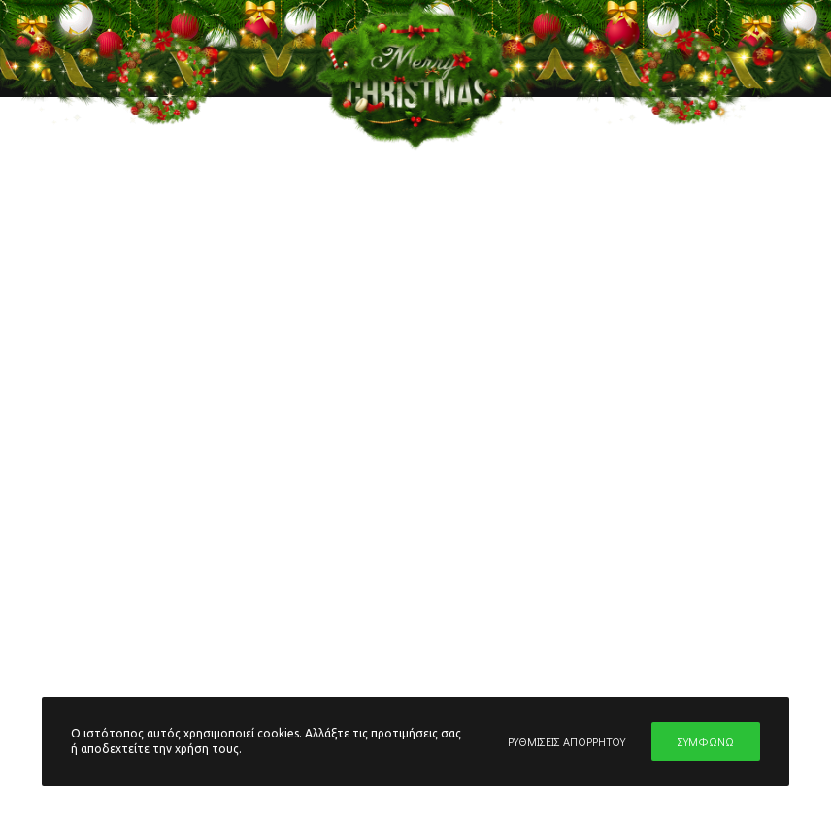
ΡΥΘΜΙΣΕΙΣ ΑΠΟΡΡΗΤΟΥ (566, 741)
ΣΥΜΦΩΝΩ (706, 741)
